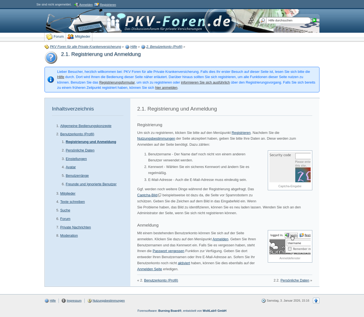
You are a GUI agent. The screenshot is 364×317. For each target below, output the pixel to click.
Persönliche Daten (80, 150)
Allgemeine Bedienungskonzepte (85, 126)
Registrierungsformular (117, 82)
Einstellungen (76, 159)
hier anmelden (166, 88)
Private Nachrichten (75, 227)
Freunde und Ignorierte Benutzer (91, 184)
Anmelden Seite (149, 269)
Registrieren (241, 133)
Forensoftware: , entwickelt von (181, 310)
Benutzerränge (77, 175)
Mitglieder (67, 193)
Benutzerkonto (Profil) (77, 134)
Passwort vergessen (168, 251)
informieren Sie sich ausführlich (205, 82)
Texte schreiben (72, 202)
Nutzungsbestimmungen (156, 138)
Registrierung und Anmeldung (91, 142)
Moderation (69, 235)
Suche (65, 210)
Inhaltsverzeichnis (73, 109)
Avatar (71, 167)
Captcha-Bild (147, 195)
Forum (65, 219)
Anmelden (220, 239)
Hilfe (60, 77)
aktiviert (184, 263)
